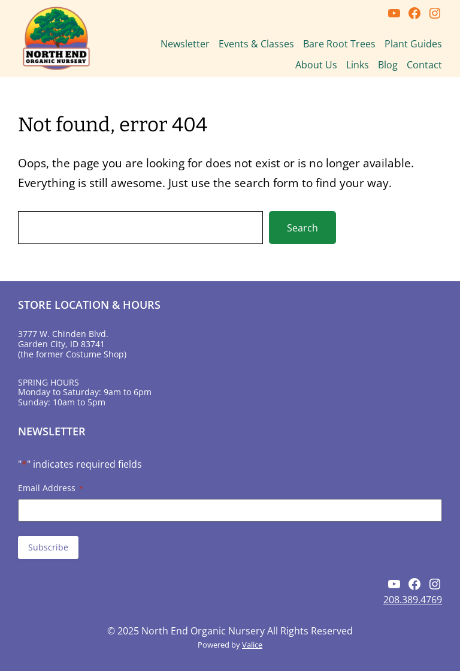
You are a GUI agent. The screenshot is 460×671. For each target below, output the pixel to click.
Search (302, 227)
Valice (252, 644)
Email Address (50, 488)
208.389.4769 (412, 599)
